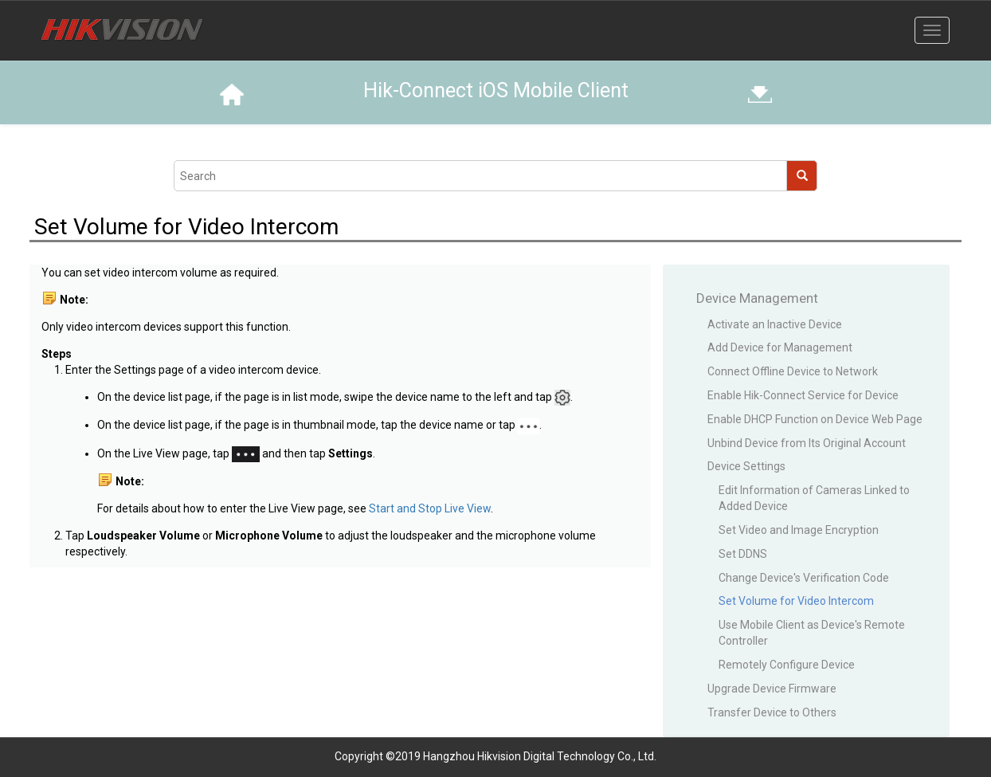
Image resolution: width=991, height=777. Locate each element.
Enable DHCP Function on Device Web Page (814, 419)
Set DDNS (743, 553)
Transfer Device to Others (771, 712)
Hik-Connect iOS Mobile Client (496, 90)
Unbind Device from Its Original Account (806, 443)
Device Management (757, 298)
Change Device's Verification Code (804, 577)
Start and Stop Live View (430, 508)
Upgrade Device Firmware (771, 688)
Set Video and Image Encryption (799, 530)
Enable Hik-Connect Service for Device (803, 395)
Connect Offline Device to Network (792, 371)
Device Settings (746, 466)
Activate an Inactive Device (774, 324)
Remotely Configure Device (787, 664)
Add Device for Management (779, 347)
